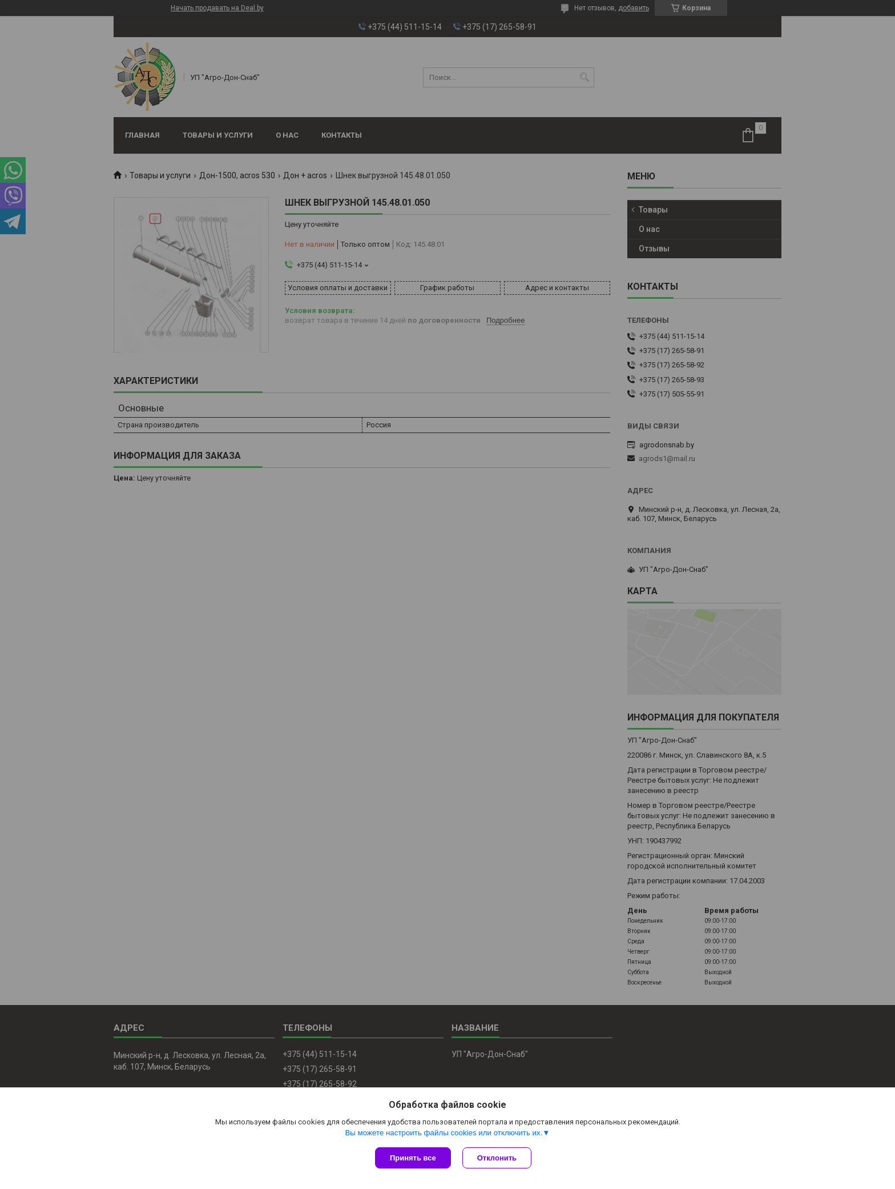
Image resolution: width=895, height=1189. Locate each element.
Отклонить (497, 1158)
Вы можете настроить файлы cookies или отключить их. (443, 1132)
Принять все (413, 1158)
